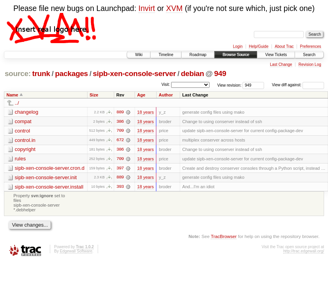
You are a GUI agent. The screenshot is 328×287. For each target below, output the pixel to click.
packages (71, 73)
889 (120, 112)
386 (120, 121)
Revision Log (310, 64)
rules (20, 159)
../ (17, 103)
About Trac (284, 46)
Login (237, 46)
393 (120, 187)
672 (120, 140)
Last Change (281, 64)
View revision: (229, 85)
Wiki (138, 55)
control (22, 131)
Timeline (166, 55)
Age (141, 95)
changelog (26, 112)
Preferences (310, 46)
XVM (174, 8)
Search (309, 55)
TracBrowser (224, 237)
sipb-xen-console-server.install (49, 187)
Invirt (146, 8)
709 (120, 131)
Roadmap (198, 55)
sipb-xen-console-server (134, 73)
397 (120, 168)
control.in (25, 140)
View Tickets (276, 55)
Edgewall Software (76, 252)
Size (93, 95)
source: (18, 73)
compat (23, 121)
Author (166, 95)
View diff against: (298, 85)
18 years (145, 112)
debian (192, 73)
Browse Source (235, 55)
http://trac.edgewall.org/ (303, 252)
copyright (25, 150)
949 (220, 73)
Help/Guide (258, 46)
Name (12, 95)
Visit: (165, 84)
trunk (41, 73)
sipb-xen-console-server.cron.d (50, 168)
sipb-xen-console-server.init (46, 178)
